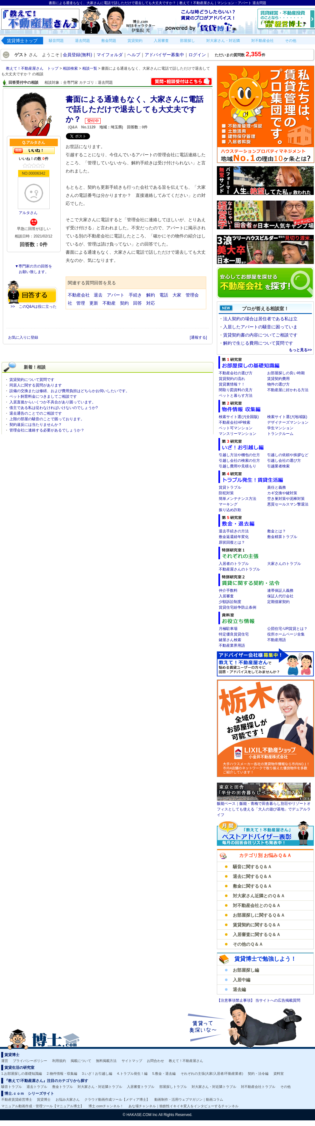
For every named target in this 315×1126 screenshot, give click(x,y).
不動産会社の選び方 (235, 373)
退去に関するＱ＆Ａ (252, 876)
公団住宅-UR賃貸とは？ (287, 628)
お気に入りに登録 (23, 337)
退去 (98, 294)
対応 (150, 303)
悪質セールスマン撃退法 (287, 504)
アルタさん (28, 213)
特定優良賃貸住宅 (234, 634)
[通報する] (198, 337)
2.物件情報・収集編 (62, 1073)
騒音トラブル (11, 1087)
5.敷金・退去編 (164, 1073)
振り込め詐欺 (230, 510)
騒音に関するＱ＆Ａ (252, 866)
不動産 (109, 303)
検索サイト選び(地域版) (287, 417)
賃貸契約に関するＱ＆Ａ (257, 924)
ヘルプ (133, 54)
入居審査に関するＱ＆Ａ (257, 934)
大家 (176, 294)
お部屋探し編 (246, 970)
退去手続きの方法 (234, 531)
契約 (124, 303)
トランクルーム (280, 433)
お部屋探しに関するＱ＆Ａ (259, 915)
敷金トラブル (62, 1087)
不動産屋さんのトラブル (239, 569)
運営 (4, 1061)
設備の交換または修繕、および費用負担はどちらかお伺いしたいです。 (69, 391)
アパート (115, 294)
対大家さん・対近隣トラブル (100, 1087)
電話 (163, 294)
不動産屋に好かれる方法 (287, 390)
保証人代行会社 (280, 596)
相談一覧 (90, 68)
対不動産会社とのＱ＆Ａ (257, 905)
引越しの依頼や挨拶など (287, 455)
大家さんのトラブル (284, 563)
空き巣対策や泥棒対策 (286, 498)
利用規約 (59, 1061)
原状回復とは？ (232, 542)
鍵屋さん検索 (230, 640)
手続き (135, 294)
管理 (80, 303)
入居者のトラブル (234, 563)
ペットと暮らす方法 (235, 395)
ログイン (197, 54)
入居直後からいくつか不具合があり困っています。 (52, 402)
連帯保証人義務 (280, 590)
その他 (285, 1087)
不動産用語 (276, 640)
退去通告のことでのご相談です (35, 413)
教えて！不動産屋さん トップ (32, 68)
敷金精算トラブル (282, 537)
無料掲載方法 (106, 1061)
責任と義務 (276, 487)
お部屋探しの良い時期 (286, 373)
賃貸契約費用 (278, 378)
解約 (150, 294)
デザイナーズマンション (287, 422)
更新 (93, 303)
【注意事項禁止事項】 (236, 1000)
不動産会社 (79, 294)
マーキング (228, 504)
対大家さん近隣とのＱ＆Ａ (259, 895)
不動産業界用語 (232, 645)
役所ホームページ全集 (286, 634)
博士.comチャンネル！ (105, 1106)
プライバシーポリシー (30, 1061)
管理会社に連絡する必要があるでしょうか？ (46, 430)
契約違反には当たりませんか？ (35, 424)
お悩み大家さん (68, 1099)
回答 (137, 303)
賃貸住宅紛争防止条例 (237, 607)
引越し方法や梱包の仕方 (239, 455)
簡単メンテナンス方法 (237, 498)
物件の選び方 (278, 384)
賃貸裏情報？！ (232, 384)
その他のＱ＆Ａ (248, 944)
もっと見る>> (300, 350)
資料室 (278, 1073)
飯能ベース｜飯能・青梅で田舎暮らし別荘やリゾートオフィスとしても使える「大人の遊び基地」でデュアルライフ (264, 809)
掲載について (81, 1061)
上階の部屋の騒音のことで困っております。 (46, 419)
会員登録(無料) (77, 54)
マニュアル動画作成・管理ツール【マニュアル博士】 (42, 1106)
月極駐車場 (228, 628)
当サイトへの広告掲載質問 (277, 1000)
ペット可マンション (235, 428)
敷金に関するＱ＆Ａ (252, 886)
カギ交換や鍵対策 (282, 493)
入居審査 (226, 596)
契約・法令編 (258, 1073)
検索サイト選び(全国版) (239, 417)
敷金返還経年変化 (234, 537)
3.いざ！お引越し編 (97, 1073)
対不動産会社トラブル (258, 1087)
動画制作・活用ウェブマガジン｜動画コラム (188, 1099)
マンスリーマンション (237, 433)
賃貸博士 (44, 1099)
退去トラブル (37, 1087)
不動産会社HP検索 (234, 422)
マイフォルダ (110, 54)
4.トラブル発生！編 (132, 1073)
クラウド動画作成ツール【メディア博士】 (117, 1099)
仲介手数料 (228, 590)
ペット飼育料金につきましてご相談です (43, 396)
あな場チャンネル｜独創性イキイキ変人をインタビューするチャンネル (183, 1106)
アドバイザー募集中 (164, 54)
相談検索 (71, 68)
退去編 (239, 989)
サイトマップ (132, 1061)
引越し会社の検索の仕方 (239, 460)
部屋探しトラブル (173, 1087)
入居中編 (241, 979)
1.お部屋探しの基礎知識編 (21, 1073)
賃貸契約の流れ (232, 378)
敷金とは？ (276, 531)
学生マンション (280, 428)
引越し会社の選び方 (284, 460)
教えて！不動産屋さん (186, 1061)
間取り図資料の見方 (235, 390)
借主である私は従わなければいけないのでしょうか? (53, 408)
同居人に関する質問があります (35, 385)
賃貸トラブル (230, 487)
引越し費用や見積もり (237, 466)
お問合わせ (155, 1061)
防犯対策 (226, 493)
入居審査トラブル (140, 1087)
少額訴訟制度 (230, 602)
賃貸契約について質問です (31, 379)
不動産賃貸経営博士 (16, 1099)
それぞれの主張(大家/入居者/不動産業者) (212, 1073)
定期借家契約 (278, 602)
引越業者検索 (278, 466)
